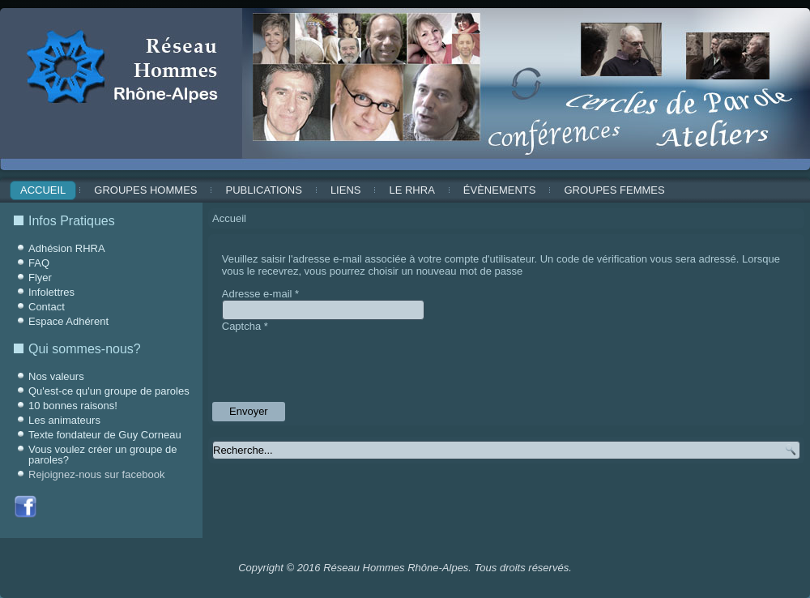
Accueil (43, 190)
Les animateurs (64, 420)
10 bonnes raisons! (72, 405)
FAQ (38, 263)
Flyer (40, 277)
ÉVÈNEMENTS (499, 190)
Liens (345, 190)
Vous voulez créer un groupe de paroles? (102, 454)
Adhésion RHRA (66, 248)
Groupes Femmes (614, 190)
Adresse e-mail (260, 294)
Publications (263, 190)
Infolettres (51, 292)
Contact (46, 307)
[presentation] (345, 363)
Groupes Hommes (145, 190)
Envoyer (248, 411)
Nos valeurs (56, 376)
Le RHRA (411, 190)
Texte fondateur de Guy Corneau (104, 435)
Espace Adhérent (68, 321)
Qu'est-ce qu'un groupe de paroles (109, 391)
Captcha (245, 326)
